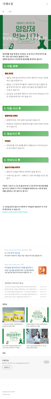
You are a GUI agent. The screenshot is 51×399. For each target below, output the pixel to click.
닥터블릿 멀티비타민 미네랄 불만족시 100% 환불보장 (19, 267)
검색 (42, 4)
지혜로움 (7, 4)
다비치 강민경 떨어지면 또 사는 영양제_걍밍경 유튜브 (20, 294)
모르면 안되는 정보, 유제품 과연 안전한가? (17, 297)
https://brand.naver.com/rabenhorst (16, 250)
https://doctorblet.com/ (12, 264)
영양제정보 (8, 283)
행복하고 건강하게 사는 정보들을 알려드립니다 (15, 363)
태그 (10, 12)
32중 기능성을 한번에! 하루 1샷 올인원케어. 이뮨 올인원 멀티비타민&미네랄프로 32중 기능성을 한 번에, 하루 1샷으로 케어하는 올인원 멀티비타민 (19, 271)
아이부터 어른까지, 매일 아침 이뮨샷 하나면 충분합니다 (23, 256)
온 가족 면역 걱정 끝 (12, 253)
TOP (47, 392)
